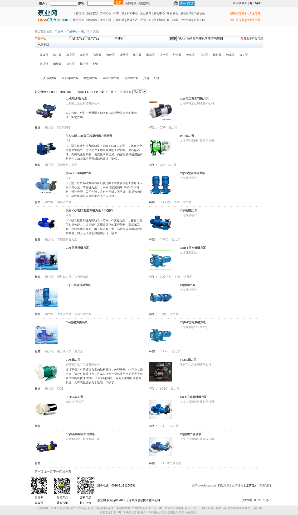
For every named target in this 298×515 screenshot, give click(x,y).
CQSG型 (166, 202)
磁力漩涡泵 (64, 351)
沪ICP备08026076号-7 (256, 500)
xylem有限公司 (75, 401)
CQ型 (163, 314)
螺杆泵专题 (237, 20)
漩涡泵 (78, 351)
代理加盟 (105, 20)
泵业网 (59, 31)
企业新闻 (146, 13)
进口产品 (78, 38)
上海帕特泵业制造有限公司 (197, 103)
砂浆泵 (70, 64)
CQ (162, 463)
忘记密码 (144, 3)
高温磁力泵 (131, 78)
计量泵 (124, 55)
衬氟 (178, 276)
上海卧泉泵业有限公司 (194, 327)
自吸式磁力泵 (111, 78)
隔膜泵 (44, 55)
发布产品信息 (254, 38)
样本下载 (118, 13)
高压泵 (97, 55)
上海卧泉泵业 (188, 178)
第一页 (99, 92)
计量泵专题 (253, 20)
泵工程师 (172, 20)
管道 (177, 202)
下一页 (118, 92)
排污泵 (164, 55)
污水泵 (230, 55)
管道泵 (190, 55)
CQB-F (164, 351)
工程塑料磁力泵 (67, 165)
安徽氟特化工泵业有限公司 (83, 439)
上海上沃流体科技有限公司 (197, 401)
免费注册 (131, 3)
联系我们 (265, 485)
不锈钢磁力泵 (48, 78)
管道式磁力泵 (83, 314)
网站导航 (224, 485)
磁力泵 (85, 31)
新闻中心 (132, 13)
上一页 (109, 92)
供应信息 (78, 20)
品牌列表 (132, 20)
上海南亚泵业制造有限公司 (83, 103)
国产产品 (93, 38)
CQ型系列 (63, 127)
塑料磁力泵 (64, 202)
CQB (60, 388)
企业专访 (186, 20)
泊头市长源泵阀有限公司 (195, 364)
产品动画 (199, 13)
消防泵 (204, 55)
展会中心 (159, 13)
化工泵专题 (253, 13)
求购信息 (92, 20)
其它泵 (84, 64)
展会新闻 (186, 13)
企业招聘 (199, 20)
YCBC (164, 388)
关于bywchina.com (204, 485)
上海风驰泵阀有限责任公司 (197, 140)
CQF (163, 127)
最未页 (127, 92)
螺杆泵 (217, 55)
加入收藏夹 (240, 3)
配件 (96, 64)
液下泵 (243, 55)
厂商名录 (119, 20)
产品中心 (145, 20)
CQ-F (163, 426)
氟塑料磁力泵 (70, 78)
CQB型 (164, 239)
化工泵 (137, 55)
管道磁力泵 (64, 314)
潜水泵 (150, 55)
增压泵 (57, 64)
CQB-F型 (166, 276)
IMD (163, 165)
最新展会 (172, 13)
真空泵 (70, 55)
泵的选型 (92, 13)
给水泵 (177, 55)
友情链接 (237, 485)
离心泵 (84, 55)
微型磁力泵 (90, 78)
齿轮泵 (110, 55)
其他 (146, 78)
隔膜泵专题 (237, 13)
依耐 (68, 140)
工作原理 (78, 13)
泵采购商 (159, 20)
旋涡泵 (44, 64)
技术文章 (105, 13)
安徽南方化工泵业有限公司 (83, 364)
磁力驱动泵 (81, 276)
